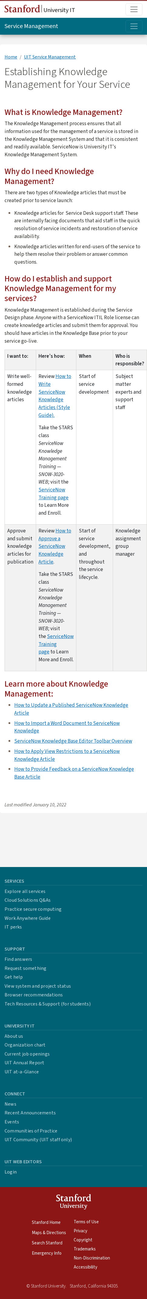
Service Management (31, 26)
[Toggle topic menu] (133, 26)
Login (11, 1172)
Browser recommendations (34, 995)
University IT (40, 9)
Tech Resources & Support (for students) (48, 1004)
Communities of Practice (31, 1131)
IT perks (13, 927)
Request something (25, 968)
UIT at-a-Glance (22, 1072)
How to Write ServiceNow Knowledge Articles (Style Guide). (54, 396)
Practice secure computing (33, 909)
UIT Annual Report (24, 1062)
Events (12, 1122)
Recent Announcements (30, 1113)
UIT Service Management (50, 57)
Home (11, 57)
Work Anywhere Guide (28, 918)
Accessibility (85, 1267)
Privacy (80, 1231)
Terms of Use (86, 1222)
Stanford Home (46, 1222)
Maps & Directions (49, 1233)
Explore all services (25, 891)
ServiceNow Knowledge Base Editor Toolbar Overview (73, 741)
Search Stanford (47, 1243)
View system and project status (38, 986)
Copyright (83, 1240)
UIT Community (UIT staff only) (38, 1139)
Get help (14, 977)
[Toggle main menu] (133, 9)
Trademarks (85, 1249)
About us (14, 1036)
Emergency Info (47, 1253)
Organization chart (25, 1045)
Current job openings (27, 1054)
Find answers (18, 959)
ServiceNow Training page (53, 493)
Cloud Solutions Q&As (28, 900)
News (10, 1104)
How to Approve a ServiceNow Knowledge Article (54, 546)
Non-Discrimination (92, 1258)
